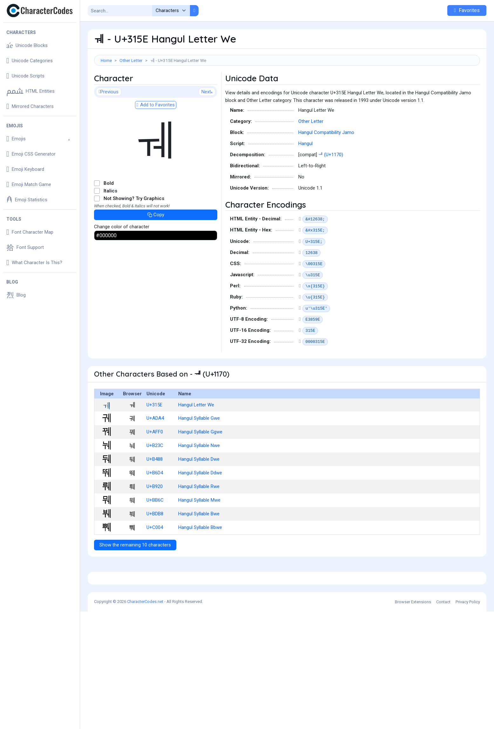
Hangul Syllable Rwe (199, 515)
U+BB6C (155, 529)
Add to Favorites (156, 133)
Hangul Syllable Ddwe (200, 501)
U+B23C (154, 474)
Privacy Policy (468, 719)
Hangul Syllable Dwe (199, 488)
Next (207, 120)
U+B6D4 (154, 501)
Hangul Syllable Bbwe (200, 556)
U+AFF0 (154, 460)
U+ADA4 (155, 447)
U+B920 (154, 515)
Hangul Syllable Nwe (199, 474)
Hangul (305, 172)
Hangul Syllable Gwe (199, 447)
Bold (109, 212)
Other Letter (131, 60)
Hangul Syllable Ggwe (200, 460)
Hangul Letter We (196, 433)
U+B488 (154, 488)
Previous (108, 120)
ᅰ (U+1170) (330, 183)
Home (106, 60)
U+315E (154, 433)
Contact (443, 719)
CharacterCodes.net (145, 719)
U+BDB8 (154, 542)
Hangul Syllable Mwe (199, 529)
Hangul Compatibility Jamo (326, 161)
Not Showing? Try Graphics (134, 227)
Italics (110, 219)
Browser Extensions (413, 719)
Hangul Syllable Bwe (199, 542)
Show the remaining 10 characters (135, 573)
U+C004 (154, 556)
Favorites (467, 10)
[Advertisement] (287, 86)
